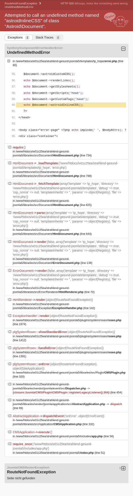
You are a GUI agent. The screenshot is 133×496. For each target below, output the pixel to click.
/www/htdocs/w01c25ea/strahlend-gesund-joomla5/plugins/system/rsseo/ (68, 320)
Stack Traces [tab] (48, 37)
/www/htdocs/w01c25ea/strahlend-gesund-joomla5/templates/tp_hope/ (67, 61)
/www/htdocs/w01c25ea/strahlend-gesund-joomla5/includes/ (60, 436)
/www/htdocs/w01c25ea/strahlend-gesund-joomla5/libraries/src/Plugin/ (71, 372)
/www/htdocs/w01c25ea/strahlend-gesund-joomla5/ (55, 452)
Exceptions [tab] (18, 37)
